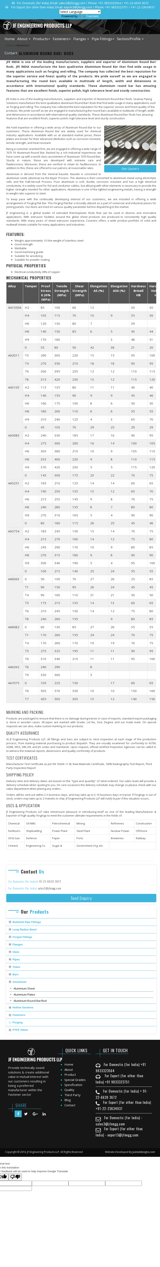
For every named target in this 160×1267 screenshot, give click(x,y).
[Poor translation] (15, 1177)
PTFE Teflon (20, 1029)
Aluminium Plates (24, 994)
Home (10, 38)
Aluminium (19, 981)
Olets (15, 952)
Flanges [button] (81, 38)
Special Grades (75, 1080)
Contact (11, 53)
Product (70, 1074)
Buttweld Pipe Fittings (26, 922)
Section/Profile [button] (130, 38)
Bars (15, 974)
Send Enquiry (81, 898)
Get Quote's (130, 169)
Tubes (16, 966)
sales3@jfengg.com (72, 3)
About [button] (23, 38)
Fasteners (18, 1015)
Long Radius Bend (24, 929)
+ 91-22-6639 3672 (49, 881)
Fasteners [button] (62, 38)
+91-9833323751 (116, 7)
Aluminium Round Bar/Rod (30, 1001)
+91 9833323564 (109, 3)
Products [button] (41, 38)
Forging (17, 1022)
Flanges (17, 944)
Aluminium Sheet (24, 988)
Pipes (16, 959)
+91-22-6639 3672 (136, 3)
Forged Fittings (22, 937)
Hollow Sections (22, 1007)
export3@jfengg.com (78, 7)
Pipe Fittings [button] (103, 38)
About (68, 1069)
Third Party (72, 1095)
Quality (69, 1090)
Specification (73, 1085)
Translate (88, 16)
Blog (67, 1100)
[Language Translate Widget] (80, 11)
